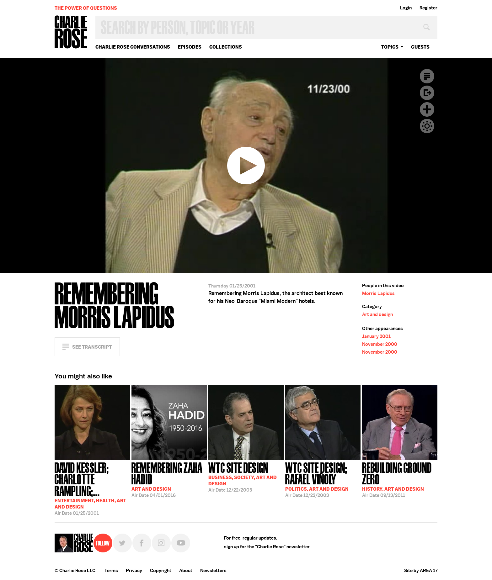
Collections (225, 47)
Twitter (122, 543)
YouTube (180, 543)
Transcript (427, 76)
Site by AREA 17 (420, 570)
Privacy (134, 570)
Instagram (161, 543)
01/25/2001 (92, 488)
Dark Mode (427, 126)
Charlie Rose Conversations (132, 47)
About (185, 570)
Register (428, 8)
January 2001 (376, 336)
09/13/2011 (399, 479)
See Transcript (92, 347)
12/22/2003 (242, 476)
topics (389, 47)
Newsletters (213, 570)
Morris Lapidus (378, 293)
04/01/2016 (169, 479)
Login (406, 8)
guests (420, 47)
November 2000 (379, 344)
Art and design (377, 314)
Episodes (189, 47)
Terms (111, 570)
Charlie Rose (71, 32)
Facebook (141, 543)
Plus (427, 109)
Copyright (160, 570)
